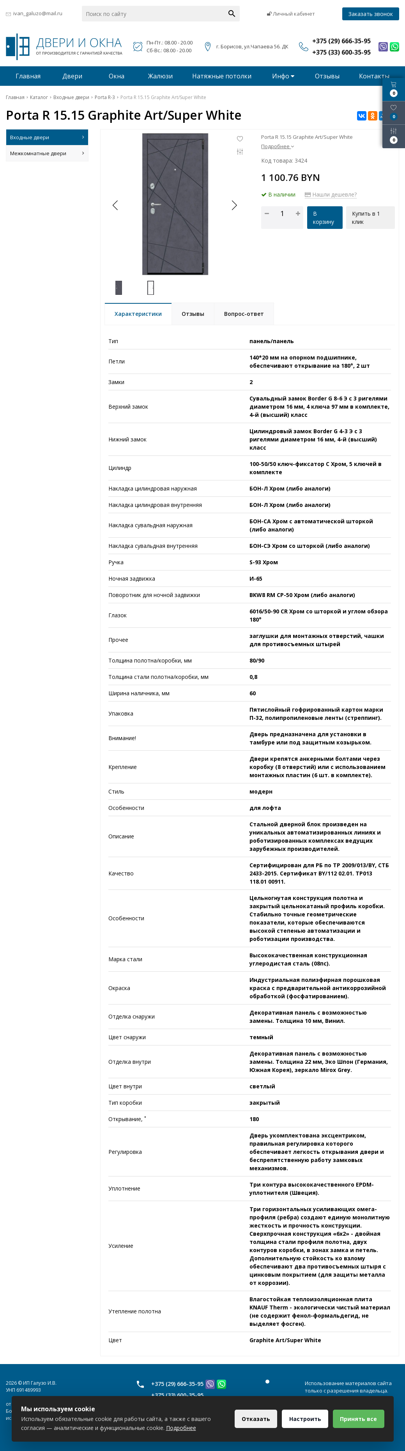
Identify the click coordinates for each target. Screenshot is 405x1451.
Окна (116, 76)
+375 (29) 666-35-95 (177, 1383)
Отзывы (327, 76)
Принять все (358, 1419)
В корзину (323, 217)
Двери (72, 76)
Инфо (283, 76)
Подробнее (277, 146)
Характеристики (138, 313)
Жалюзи (160, 76)
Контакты (374, 76)
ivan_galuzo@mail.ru (37, 13)
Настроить (304, 1419)
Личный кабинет (291, 13)
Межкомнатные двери (47, 153)
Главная (28, 76)
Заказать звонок (370, 14)
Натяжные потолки (221, 76)
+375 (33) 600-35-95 (177, 1395)
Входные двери (47, 137)
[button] (234, 205)
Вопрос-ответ (244, 313)
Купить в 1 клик (366, 217)
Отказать (255, 1419)
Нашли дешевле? (331, 194)
